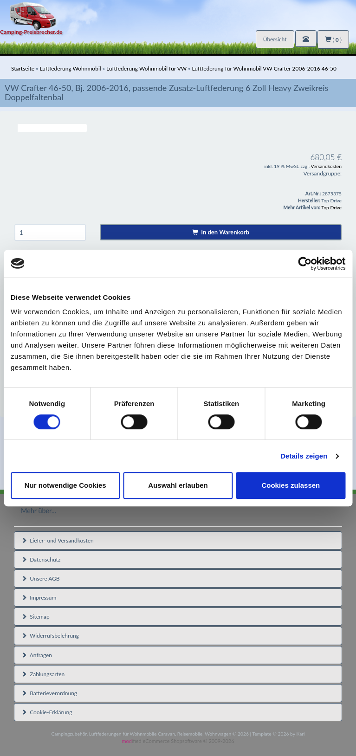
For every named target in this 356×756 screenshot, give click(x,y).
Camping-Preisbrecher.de (31, 31)
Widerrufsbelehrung (50, 635)
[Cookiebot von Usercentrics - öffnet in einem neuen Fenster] (304, 264)
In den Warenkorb (220, 232)
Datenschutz (40, 559)
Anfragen (36, 655)
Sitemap (35, 616)
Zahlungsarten (43, 674)
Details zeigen (303, 456)
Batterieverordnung (49, 693)
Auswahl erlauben (177, 485)
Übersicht (275, 39)
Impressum (38, 597)
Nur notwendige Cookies (65, 485)
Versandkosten (326, 166)
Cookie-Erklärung (46, 712)
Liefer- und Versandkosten (57, 540)
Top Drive (331, 207)
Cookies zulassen (290, 485)
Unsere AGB (40, 578)
